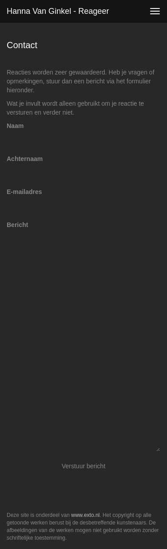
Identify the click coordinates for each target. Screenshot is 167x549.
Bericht (17, 224)
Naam (15, 125)
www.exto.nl (85, 515)
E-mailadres (24, 191)
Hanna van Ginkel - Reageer (58, 11)
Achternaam (25, 158)
